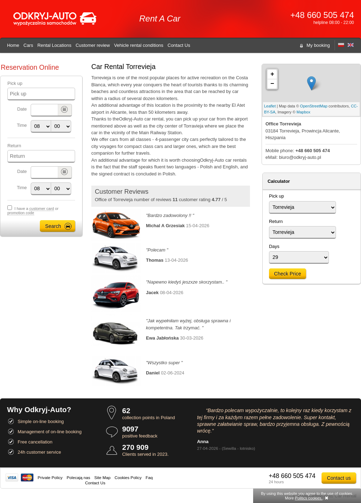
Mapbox (303, 112)
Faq (149, 477)
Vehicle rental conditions (139, 45)
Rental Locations (54, 45)
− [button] (272, 84)
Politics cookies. (308, 498)
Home (13, 45)
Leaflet (270, 106)
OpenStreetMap (314, 106)
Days (274, 246)
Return (14, 145)
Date (22, 109)
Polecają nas (78, 477)
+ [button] (272, 74)
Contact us (339, 478)
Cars (28, 45)
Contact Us (178, 45)
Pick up (14, 83)
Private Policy (50, 477)
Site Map (102, 477)
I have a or (33, 210)
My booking (318, 45)
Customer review (92, 45)
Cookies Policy (128, 477)
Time (22, 125)
